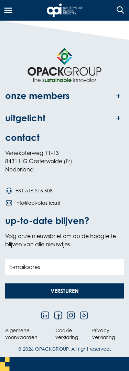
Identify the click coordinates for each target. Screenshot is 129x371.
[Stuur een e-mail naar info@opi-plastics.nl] (32, 203)
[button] (64, 291)
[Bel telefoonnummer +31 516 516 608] (29, 190)
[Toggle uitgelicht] (64, 118)
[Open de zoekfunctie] (118, 10)
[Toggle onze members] (64, 96)
